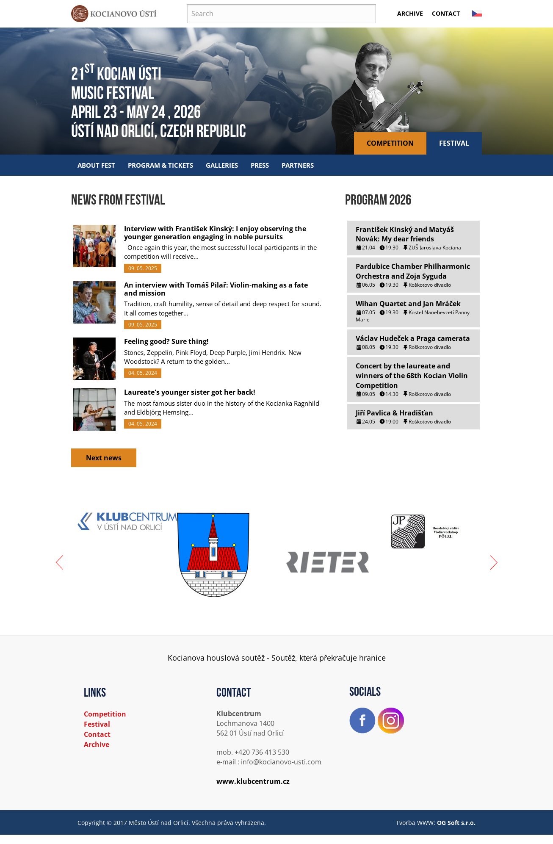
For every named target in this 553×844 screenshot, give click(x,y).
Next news (104, 457)
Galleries (222, 165)
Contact (446, 13)
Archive (410, 13)
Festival (454, 143)
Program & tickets (160, 165)
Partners (298, 165)
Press (260, 165)
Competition (390, 143)
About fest (96, 165)
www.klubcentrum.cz (253, 781)
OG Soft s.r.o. (456, 823)
